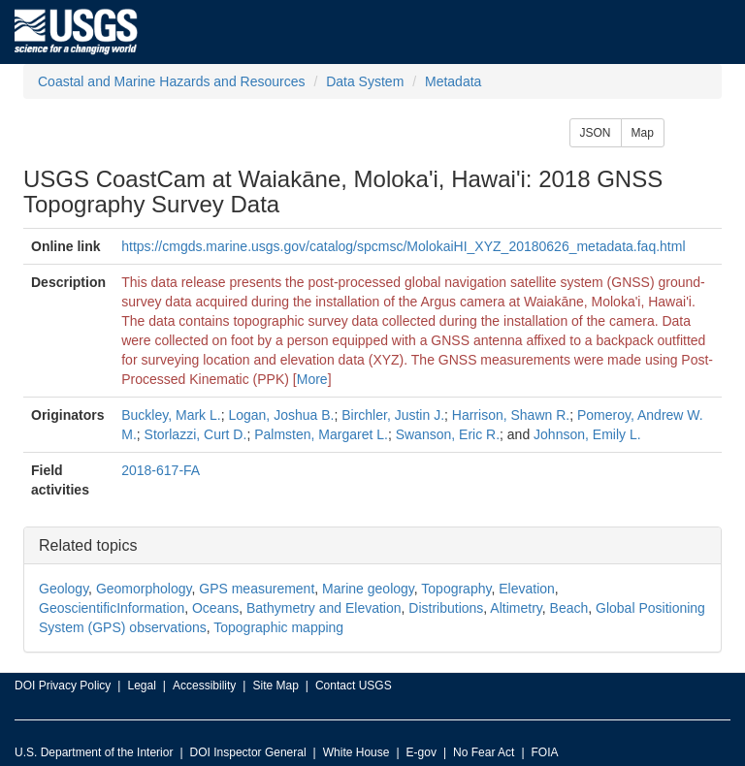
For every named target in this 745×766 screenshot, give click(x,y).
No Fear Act (483, 752)
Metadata (453, 81)
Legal (141, 685)
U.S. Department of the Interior (94, 752)
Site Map (275, 685)
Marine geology (368, 588)
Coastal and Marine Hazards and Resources (171, 81)
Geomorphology (144, 588)
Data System (365, 81)
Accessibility (204, 685)
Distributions (445, 608)
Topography (456, 588)
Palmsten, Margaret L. (321, 434)
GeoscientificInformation (111, 608)
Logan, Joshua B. (281, 415)
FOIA (545, 752)
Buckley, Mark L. (170, 415)
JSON (595, 133)
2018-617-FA (160, 470)
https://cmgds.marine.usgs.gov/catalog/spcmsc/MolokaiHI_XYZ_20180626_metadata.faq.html (403, 246)
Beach (569, 608)
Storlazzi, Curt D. (196, 434)
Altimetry (515, 608)
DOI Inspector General (248, 752)
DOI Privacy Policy (63, 685)
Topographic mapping (278, 627)
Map (643, 133)
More (312, 379)
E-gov (421, 752)
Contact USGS (353, 685)
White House (356, 752)
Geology (63, 588)
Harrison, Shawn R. (510, 415)
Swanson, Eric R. (448, 434)
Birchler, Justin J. (392, 415)
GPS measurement (256, 588)
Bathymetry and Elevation (324, 608)
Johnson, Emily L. (587, 434)
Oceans (215, 608)
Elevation (527, 588)
